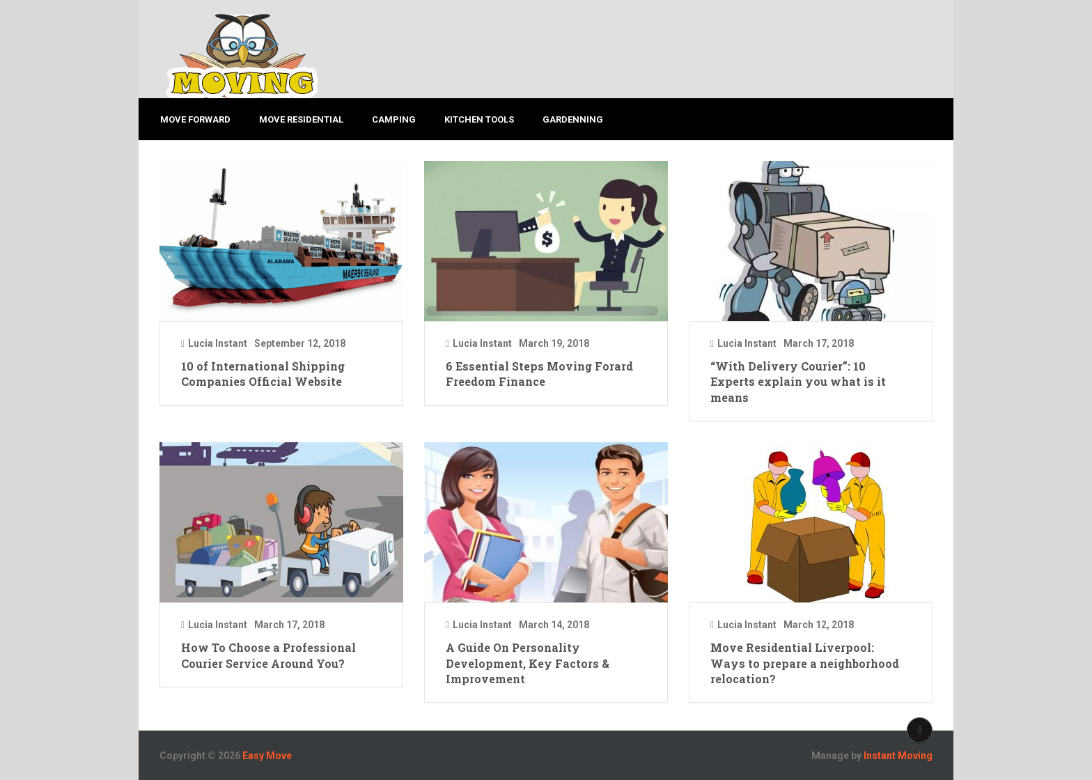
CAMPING (394, 119)
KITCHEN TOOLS (480, 119)
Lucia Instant (217, 343)
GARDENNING (575, 119)
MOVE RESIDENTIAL (301, 119)
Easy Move (267, 755)
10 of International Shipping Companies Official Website (263, 374)
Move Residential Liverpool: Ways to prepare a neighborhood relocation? (804, 663)
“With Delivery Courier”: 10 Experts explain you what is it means (798, 382)
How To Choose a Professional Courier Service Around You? (268, 655)
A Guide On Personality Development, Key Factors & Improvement (527, 663)
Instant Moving (898, 755)
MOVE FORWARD (194, 119)
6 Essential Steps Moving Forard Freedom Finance (539, 374)
